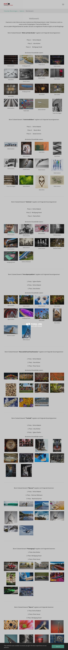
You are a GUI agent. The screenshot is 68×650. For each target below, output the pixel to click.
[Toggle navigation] (63, 4)
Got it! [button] (58, 646)
